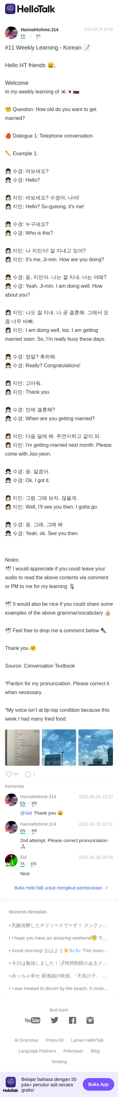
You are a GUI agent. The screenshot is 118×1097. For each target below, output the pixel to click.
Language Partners (37, 1050)
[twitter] (55, 1020)
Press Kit (55, 1040)
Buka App (98, 1084)
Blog (95, 1050)
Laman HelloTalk (87, 1040)
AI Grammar (26, 1040)
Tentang (59, 1061)
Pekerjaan (73, 1050)
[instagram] (90, 1020)
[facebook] (72, 1020)
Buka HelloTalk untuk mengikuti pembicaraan (58, 887)
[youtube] (32, 1020)
